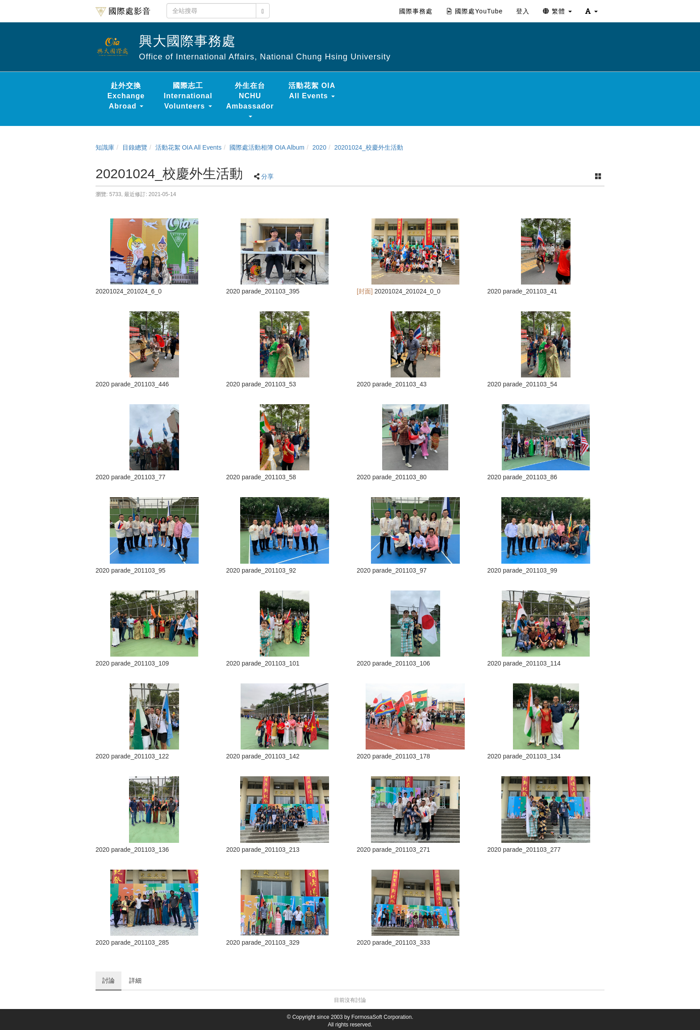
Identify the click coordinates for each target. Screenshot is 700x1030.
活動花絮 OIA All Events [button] (311, 91)
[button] (591, 11)
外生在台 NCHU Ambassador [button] (250, 99)
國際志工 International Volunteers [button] (188, 96)
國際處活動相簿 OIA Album (266, 147)
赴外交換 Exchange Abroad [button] (126, 96)
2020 (319, 147)
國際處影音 (123, 12)
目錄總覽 (134, 147)
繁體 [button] (557, 11)
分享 (267, 176)
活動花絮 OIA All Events (188, 147)
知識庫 (105, 147)
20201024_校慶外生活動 (368, 147)
